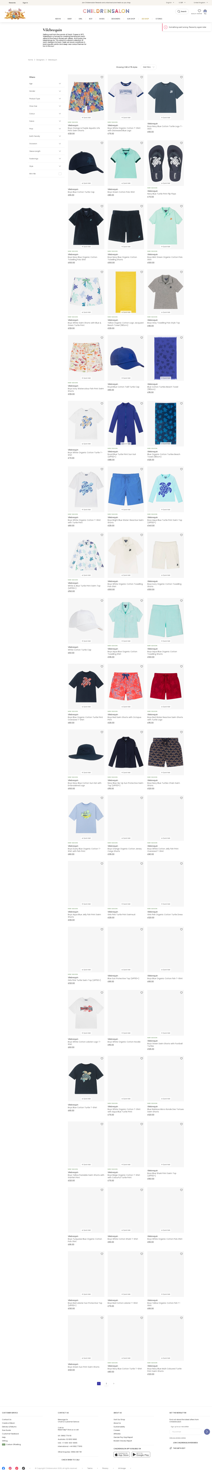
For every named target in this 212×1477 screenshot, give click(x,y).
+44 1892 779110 (75, 1446)
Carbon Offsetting (11, 1444)
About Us (117, 1423)
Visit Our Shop (119, 1419)
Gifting (5, 1441)
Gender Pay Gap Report (123, 1437)
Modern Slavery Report (123, 1441)
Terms (89, 1468)
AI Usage (122, 1468)
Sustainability (119, 1427)
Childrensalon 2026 (53, 1468)
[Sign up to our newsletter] (207, 1432)
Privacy (105, 1468)
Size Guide (6, 1430)
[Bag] (205, 11)
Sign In (24, 3)
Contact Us (6, 1419)
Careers (117, 1430)
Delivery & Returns (9, 1427)
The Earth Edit (177, 1448)
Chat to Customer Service (68, 1420)
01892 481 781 (76, 1452)
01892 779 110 (66, 1435)
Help (4, 1437)
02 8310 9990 (71, 1439)
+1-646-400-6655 (69, 1443)
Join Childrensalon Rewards (183, 1442)
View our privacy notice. (177, 1438)
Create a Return (8, 1423)
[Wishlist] (198, 11)
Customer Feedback (10, 1434)
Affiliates (117, 1434)
